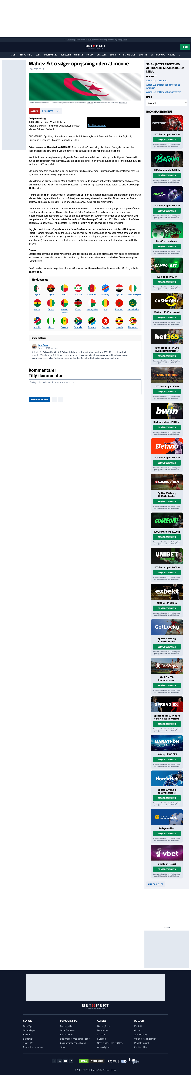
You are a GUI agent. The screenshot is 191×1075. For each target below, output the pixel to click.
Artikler (78, 54)
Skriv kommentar (39, 399)
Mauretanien (133, 309)
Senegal (64, 327)
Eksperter (28, 1038)
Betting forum (104, 1026)
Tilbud (63, 1047)
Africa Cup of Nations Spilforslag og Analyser (163, 86)
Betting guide (158, 54)
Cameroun (92, 294)
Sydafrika (78, 327)
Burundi (78, 294)
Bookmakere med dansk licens (74, 1038)
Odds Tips (27, 1026)
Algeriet (37, 294)
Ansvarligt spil (104, 1047)
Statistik (143, 54)
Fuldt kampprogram (97, 125)
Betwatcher (129, 54)
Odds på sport (29, 1030)
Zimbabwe (133, 327)
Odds (38, 54)
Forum (89, 54)
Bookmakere (50, 54)
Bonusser (66, 54)
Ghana (37, 309)
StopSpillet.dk (123, 40)
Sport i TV (115, 54)
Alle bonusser (155, 884)
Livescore (102, 54)
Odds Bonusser (67, 1030)
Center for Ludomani (33, 1047)
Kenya (78, 309)
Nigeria (51, 327)
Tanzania (92, 327)
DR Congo (105, 294)
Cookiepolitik (140, 1047)
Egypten (119, 294)
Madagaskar (92, 309)
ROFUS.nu (90, 40)
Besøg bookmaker (167, 139)
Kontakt (138, 1026)
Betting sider (66, 1026)
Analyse (34, 111)
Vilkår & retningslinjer (145, 1038)
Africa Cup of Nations (156, 80)
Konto (185, 46)
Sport (14, 54)
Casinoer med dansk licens (73, 1043)
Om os (137, 1030)
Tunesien (106, 327)
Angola (51, 294)
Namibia (37, 327)
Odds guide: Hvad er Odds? (110, 1043)
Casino (171, 54)
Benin (64, 294)
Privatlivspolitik (141, 1043)
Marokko (119, 309)
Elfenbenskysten (135, 294)
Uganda (119, 327)
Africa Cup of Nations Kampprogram (163, 92)
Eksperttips (26, 54)
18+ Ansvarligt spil (107, 1070)
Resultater (47, 111)
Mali (105, 309)
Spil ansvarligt (71, 40)
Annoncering (140, 1034)
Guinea (51, 309)
